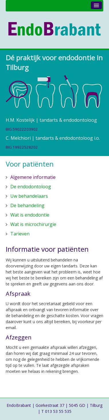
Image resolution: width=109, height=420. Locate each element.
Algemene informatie (33, 177)
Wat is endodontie (29, 215)
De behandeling (27, 205)
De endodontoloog (30, 186)
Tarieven (20, 234)
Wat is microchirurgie (33, 224)
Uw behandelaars (29, 196)
